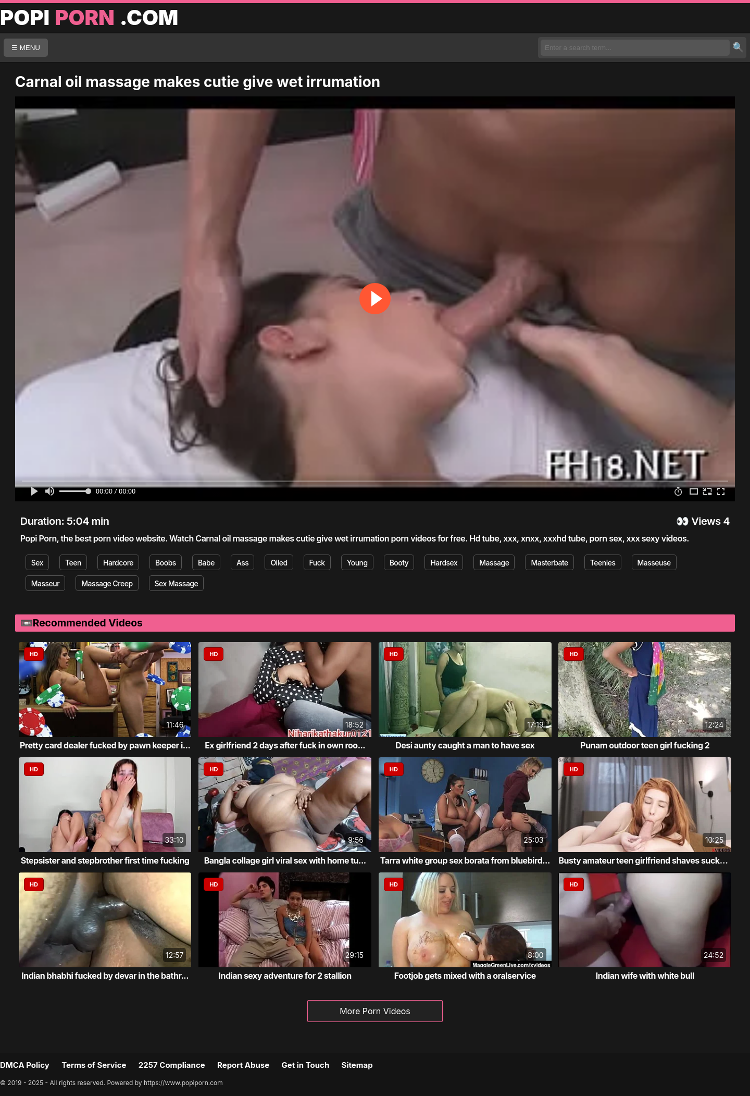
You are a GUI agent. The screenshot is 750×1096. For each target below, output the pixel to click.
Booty (399, 562)
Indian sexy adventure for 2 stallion (284, 975)
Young (357, 562)
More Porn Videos (375, 1011)
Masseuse (654, 562)
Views (706, 521)
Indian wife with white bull (645, 975)
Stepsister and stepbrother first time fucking (105, 860)
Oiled (278, 562)
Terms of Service (93, 1065)
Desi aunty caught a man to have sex (464, 745)
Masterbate (549, 562)
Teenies (603, 562)
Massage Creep (106, 583)
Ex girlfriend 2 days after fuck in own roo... (285, 745)
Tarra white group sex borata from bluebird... (465, 860)
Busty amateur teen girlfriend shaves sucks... (644, 860)
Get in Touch (305, 1065)
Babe (206, 562)
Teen (73, 562)
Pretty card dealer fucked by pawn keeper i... (105, 745)
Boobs (165, 562)
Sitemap (357, 1065)
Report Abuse (243, 1065)
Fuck (317, 562)
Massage (494, 562)
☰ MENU (25, 48)
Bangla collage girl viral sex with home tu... (285, 860)
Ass (242, 562)
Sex (37, 562)
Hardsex (443, 562)
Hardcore (118, 562)
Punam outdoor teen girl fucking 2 (644, 745)
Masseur (45, 583)
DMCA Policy (24, 1065)
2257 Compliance (172, 1065)
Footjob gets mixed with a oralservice (465, 975)
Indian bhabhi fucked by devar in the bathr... (105, 975)
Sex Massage (176, 583)
